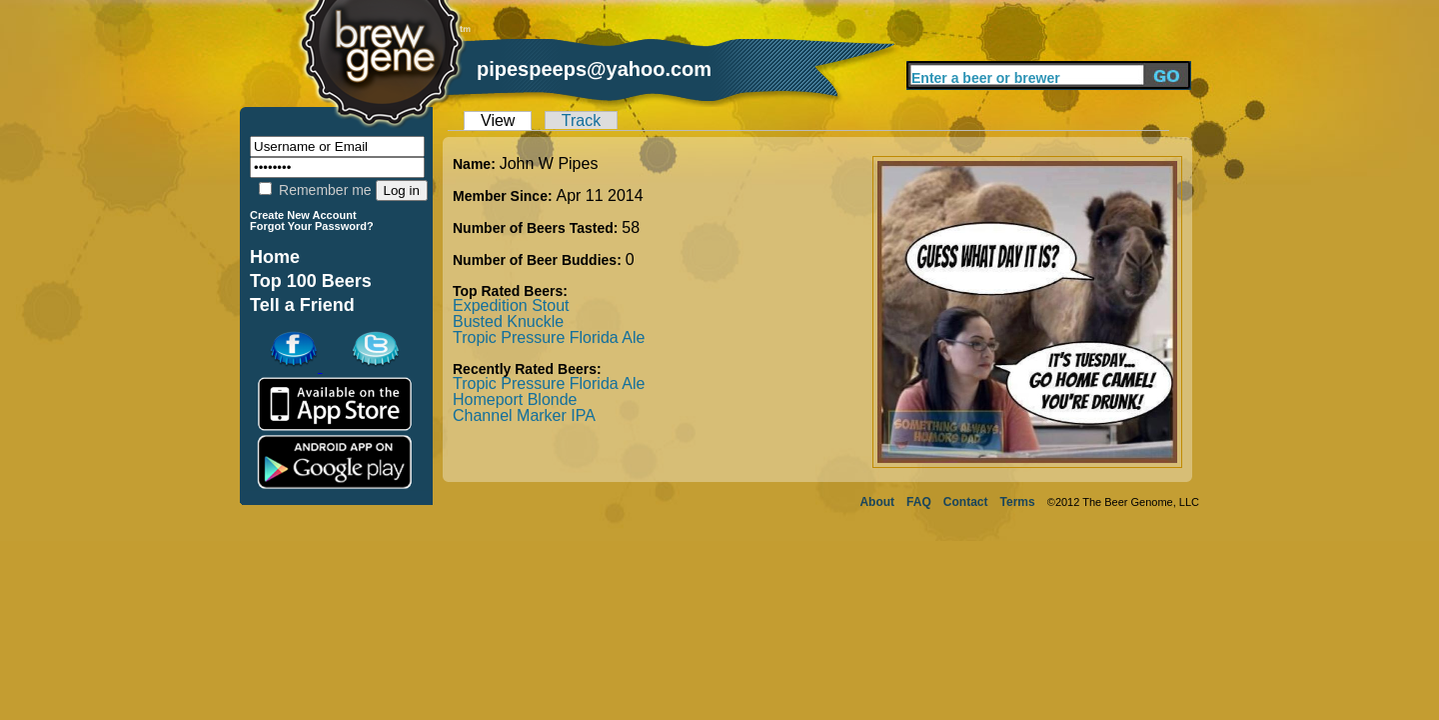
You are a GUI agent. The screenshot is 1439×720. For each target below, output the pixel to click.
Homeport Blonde (515, 399)
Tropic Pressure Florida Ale (549, 337)
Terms (1017, 502)
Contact (965, 502)
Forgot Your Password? (312, 226)
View (498, 120)
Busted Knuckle (508, 321)
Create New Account (303, 215)
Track (581, 120)
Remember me (315, 190)
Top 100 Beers (311, 281)
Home (275, 257)
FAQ (918, 502)
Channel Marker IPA (524, 415)
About (876, 502)
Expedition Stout (511, 305)
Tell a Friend (302, 305)
